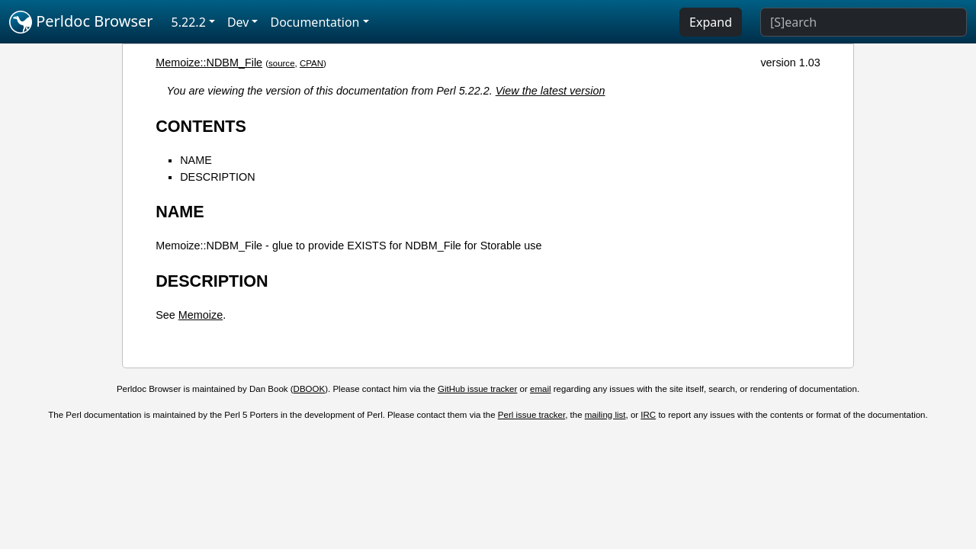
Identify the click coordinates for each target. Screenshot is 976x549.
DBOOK (310, 388)
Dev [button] (238, 22)
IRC (648, 414)
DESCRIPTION (217, 177)
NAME (196, 160)
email (540, 388)
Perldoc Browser (81, 22)
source (281, 63)
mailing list (605, 414)
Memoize (200, 315)
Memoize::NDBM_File (209, 62)
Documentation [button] (314, 22)
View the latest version (550, 91)
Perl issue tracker (531, 414)
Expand (710, 22)
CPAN (311, 63)
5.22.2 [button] (189, 22)
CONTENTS (201, 126)
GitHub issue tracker (477, 388)
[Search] (863, 22)
